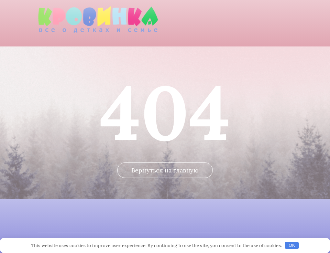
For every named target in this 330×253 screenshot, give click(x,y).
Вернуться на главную (165, 170)
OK (292, 245)
